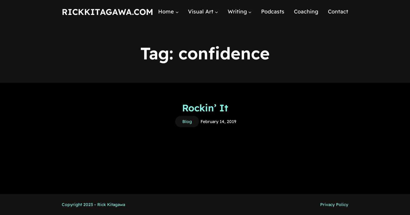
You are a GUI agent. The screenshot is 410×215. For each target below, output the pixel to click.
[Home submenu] (177, 11)
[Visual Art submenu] (216, 11)
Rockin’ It (205, 108)
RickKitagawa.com (107, 12)
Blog (187, 121)
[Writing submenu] (250, 11)
